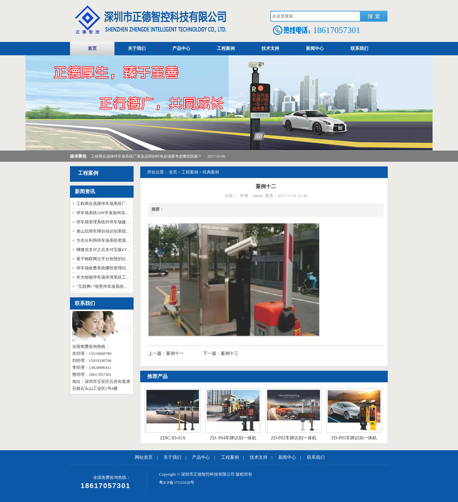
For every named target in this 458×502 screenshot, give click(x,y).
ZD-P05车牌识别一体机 (354, 438)
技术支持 (270, 48)
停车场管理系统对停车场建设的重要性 (111, 222)
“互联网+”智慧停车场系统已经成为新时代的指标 (120, 286)
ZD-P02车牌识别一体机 (293, 438)
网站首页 (144, 457)
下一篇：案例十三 (221, 353)
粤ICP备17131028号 (176, 482)
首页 (92, 48)
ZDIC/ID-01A (172, 438)
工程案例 (226, 48)
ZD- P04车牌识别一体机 (233, 438)
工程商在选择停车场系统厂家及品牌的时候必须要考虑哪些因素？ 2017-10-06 (158, 156)
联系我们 (359, 48)
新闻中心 (315, 48)
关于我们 (137, 48)
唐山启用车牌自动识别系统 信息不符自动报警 (118, 231)
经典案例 (211, 172)
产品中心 (181, 48)
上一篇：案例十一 (166, 353)
